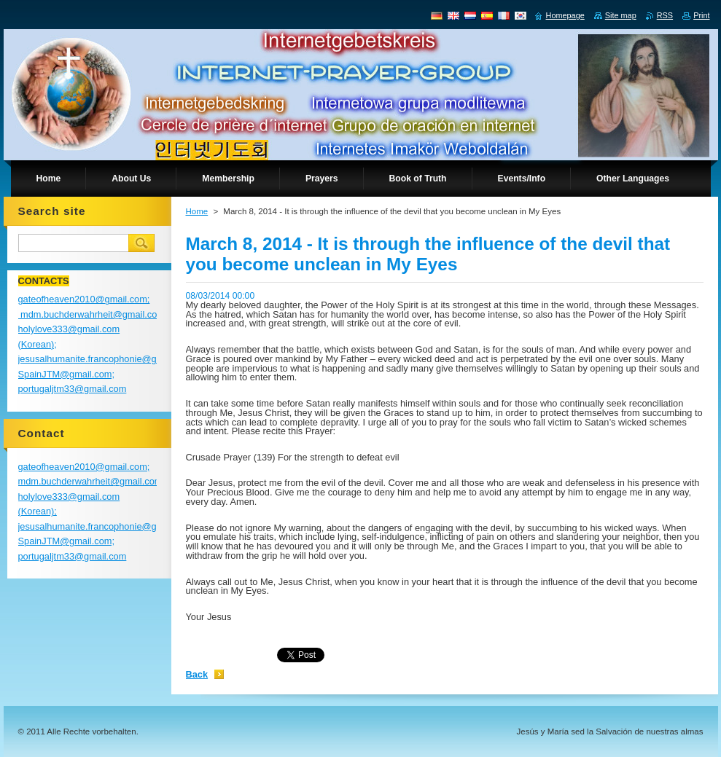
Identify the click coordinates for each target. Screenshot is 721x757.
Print (701, 15)
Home (197, 211)
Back (197, 674)
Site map (620, 15)
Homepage (565, 15)
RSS (665, 15)
